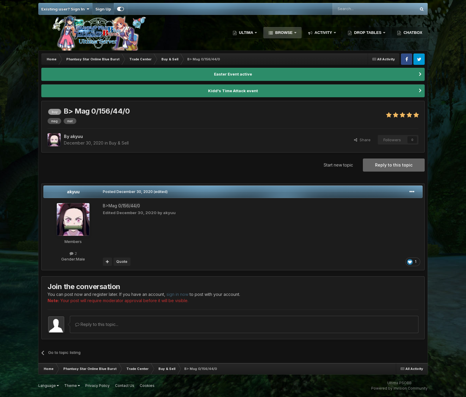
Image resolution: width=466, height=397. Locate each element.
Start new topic (338, 164)
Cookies (147, 385)
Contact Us (124, 385)
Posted (128, 191)
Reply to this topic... (96, 324)
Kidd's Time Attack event (233, 90)
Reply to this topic (394, 164)
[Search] (359, 9)
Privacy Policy (97, 385)
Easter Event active (233, 74)
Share (362, 139)
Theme (72, 385)
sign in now (177, 294)
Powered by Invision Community (399, 388)
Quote (121, 261)
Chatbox (412, 32)
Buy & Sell (119, 142)
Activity (323, 32)
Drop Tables (367, 32)
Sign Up (103, 9)
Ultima (246, 32)
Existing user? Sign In (65, 9)
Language (48, 385)
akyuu (73, 191)
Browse (284, 32)
